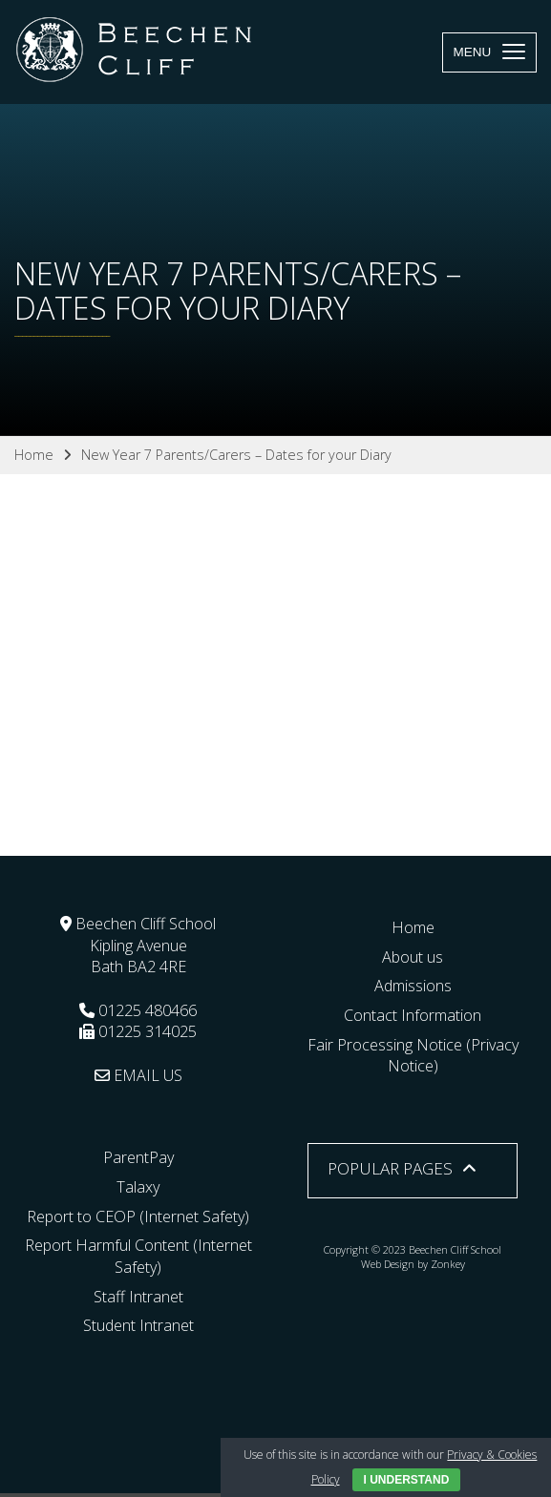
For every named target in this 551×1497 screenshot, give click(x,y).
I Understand (407, 1480)
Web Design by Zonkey (413, 1264)
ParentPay (138, 1157)
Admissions (413, 985)
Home (413, 927)
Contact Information (412, 1015)
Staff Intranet (138, 1296)
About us (412, 956)
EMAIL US (138, 1075)
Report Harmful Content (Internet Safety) (138, 1256)
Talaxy (138, 1186)
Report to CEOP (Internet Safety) (138, 1216)
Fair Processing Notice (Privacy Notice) (413, 1055)
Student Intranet (138, 1325)
